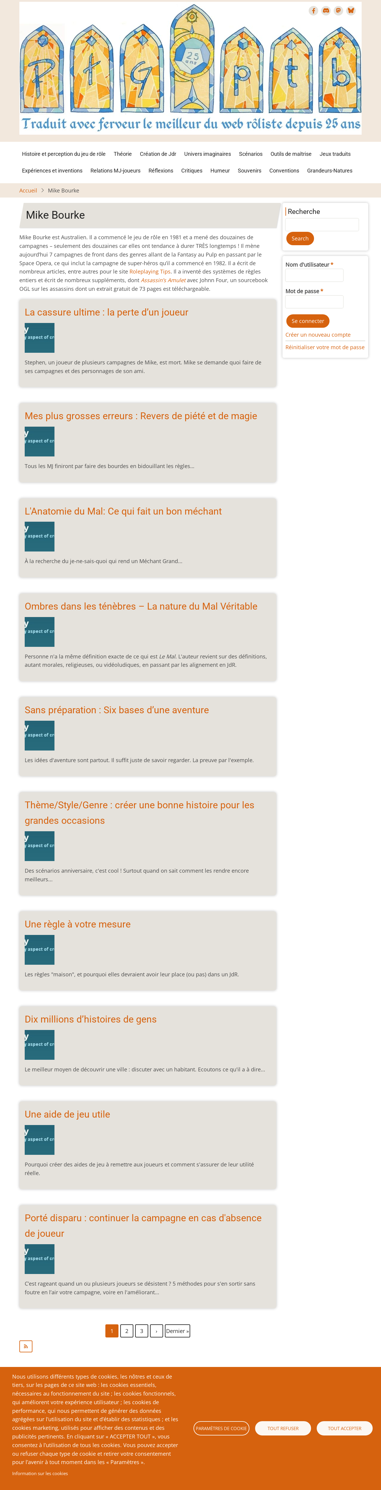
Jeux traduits (335, 154)
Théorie (123, 154)
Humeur (220, 170)
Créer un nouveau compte (318, 334)
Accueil (28, 190)
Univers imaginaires (207, 154)
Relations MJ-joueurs (115, 170)
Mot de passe (302, 291)
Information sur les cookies (40, 1473)
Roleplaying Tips (150, 271)
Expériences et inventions (52, 170)
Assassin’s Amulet (163, 280)
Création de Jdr (158, 154)
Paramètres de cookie (221, 1428)
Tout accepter (344, 1428)
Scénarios (251, 154)
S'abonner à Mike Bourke (147, 1346)
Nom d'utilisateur (307, 264)
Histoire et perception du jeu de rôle (64, 154)
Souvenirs (249, 170)
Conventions (284, 170)
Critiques (191, 170)
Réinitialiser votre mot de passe (325, 347)
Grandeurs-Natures (329, 170)
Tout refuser (283, 1428)
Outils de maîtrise (291, 154)
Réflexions (161, 170)
